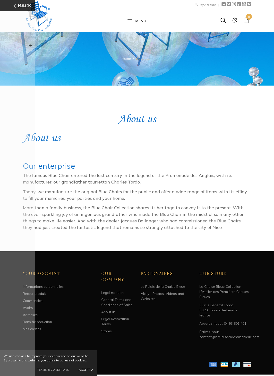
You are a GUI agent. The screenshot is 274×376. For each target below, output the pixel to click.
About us (108, 313)
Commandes (33, 302)
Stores (106, 333)
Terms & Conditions (53, 369)
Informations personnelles (43, 288)
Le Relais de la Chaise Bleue (163, 288)
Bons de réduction (37, 323)
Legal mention (112, 294)
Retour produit (34, 295)
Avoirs (28, 309)
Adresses (30, 316)
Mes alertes (32, 330)
